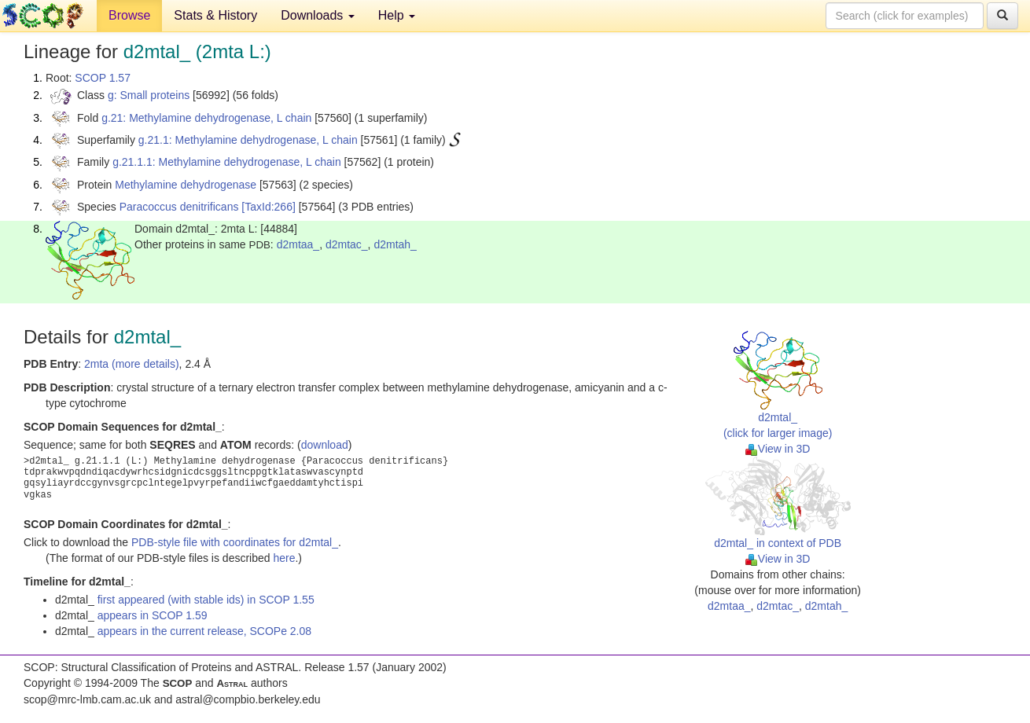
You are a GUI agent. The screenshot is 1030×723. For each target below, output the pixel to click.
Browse (129, 15)
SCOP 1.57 (103, 78)
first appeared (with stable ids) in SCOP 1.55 (206, 599)
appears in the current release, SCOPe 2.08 (204, 631)
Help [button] (396, 15)
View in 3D (778, 448)
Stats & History (215, 15)
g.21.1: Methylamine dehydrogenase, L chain (248, 140)
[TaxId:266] (268, 206)
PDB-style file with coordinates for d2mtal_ (234, 542)
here (284, 558)
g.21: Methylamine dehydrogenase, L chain (206, 118)
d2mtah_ (394, 244)
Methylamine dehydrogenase (185, 184)
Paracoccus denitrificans (179, 206)
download (324, 445)
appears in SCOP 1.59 (152, 615)
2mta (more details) (131, 364)
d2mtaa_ (298, 244)
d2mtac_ (347, 244)
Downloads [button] (318, 15)
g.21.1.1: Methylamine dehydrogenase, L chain (226, 162)
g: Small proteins (148, 95)
